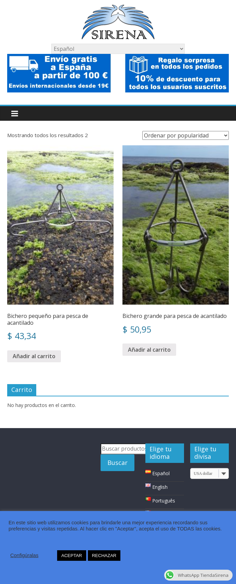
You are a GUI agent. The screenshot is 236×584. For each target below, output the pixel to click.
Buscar (117, 462)
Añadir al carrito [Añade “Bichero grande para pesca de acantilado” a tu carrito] (149, 349)
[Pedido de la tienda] (185, 135)
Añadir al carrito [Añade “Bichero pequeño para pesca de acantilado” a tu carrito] (34, 356)
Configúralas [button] (24, 555)
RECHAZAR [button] (104, 555)
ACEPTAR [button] (71, 555)
